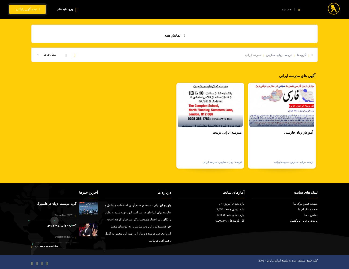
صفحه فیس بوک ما (305, 203)
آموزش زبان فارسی (298, 132)
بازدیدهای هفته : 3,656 (230, 209)
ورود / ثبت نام (65, 9)
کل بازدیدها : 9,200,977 (229, 220)
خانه (252, 9)
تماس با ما (150, 9)
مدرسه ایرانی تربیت (227, 132)
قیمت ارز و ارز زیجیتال (180, 9)
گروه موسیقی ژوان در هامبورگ (56, 203)
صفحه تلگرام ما (308, 209)
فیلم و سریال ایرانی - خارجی (222, 9)
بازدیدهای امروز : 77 (231, 203)
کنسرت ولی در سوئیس (61, 225)
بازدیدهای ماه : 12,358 (230, 215)
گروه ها (301, 55)
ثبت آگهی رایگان (27, 9)
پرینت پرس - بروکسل (304, 220)
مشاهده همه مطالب (44, 246)
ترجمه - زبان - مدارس (278, 55)
